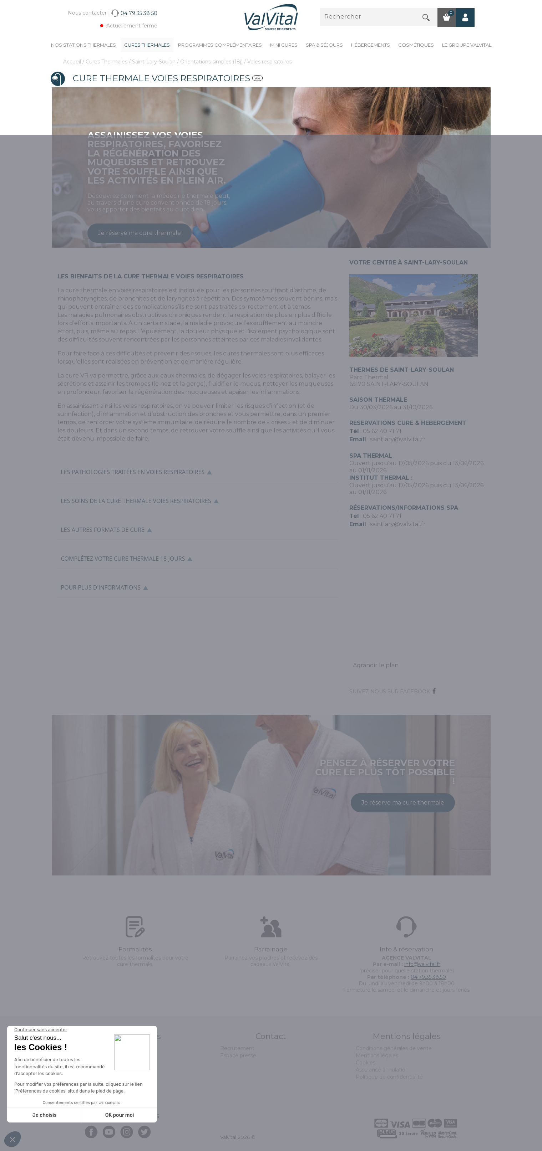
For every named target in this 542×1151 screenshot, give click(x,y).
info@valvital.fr (422, 964)
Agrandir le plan (376, 665)
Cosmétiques (416, 45)
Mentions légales (377, 1055)
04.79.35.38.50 (428, 977)
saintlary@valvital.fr (398, 439)
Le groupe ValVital (466, 45)
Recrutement (237, 1048)
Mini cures (284, 45)
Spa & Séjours (324, 45)
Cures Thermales (147, 45)
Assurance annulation (382, 1070)
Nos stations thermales (83, 45)
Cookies (365, 1062)
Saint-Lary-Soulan (154, 61)
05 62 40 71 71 (382, 431)
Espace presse (238, 1055)
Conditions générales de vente (394, 1048)
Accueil (72, 61)
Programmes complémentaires (220, 45)
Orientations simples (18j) (212, 61)
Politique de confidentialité (389, 1077)
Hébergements (370, 45)
